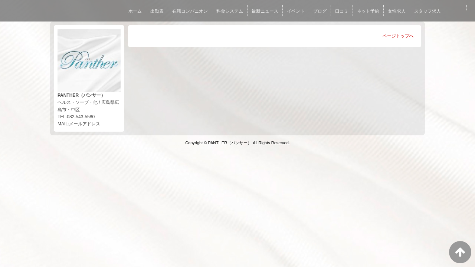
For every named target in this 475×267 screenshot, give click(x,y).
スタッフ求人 (427, 11)
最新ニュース (265, 11)
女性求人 (397, 11)
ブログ (320, 11)
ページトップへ (398, 36)
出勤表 (157, 11)
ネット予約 (368, 11)
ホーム (135, 11)
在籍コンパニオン (190, 11)
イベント (296, 11)
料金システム (229, 11)
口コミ (341, 11)
